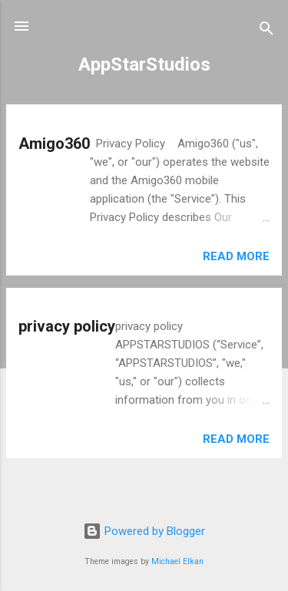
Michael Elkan (177, 561)
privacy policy (66, 326)
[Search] (266, 31)
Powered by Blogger (144, 531)
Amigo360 (54, 143)
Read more (236, 256)
